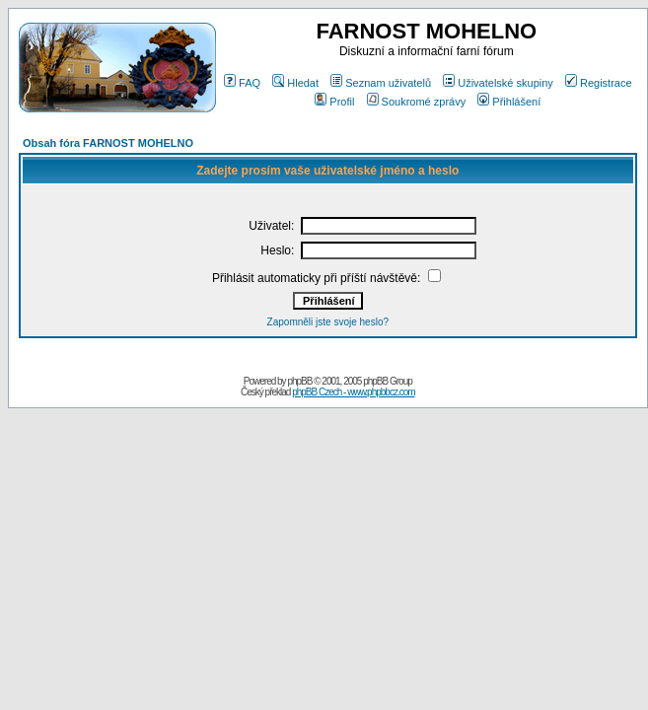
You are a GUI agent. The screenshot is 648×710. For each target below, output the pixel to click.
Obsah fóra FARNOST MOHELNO (108, 143)
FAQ (242, 83)
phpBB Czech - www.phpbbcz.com (353, 392)
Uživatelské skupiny (498, 83)
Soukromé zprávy (417, 101)
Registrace (598, 83)
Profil (334, 101)
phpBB (299, 381)
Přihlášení (508, 101)
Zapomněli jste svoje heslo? (328, 322)
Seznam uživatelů (380, 83)
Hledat (295, 83)
